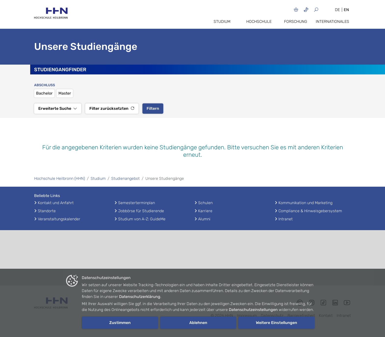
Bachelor (44, 93)
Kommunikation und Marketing (305, 202)
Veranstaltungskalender (59, 219)
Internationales (332, 21)
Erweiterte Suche (57, 108)
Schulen (205, 202)
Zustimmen (120, 322)
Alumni (204, 219)
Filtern (153, 108)
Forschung (295, 21)
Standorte (47, 211)
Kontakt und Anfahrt (56, 202)
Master (64, 93)
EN (346, 9)
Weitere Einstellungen (276, 322)
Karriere (205, 211)
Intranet (285, 219)
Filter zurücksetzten (111, 108)
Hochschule (259, 21)
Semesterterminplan (136, 202)
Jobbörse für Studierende (141, 211)
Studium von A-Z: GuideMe (141, 219)
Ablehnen (198, 322)
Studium (222, 21)
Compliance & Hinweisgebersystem (310, 211)
